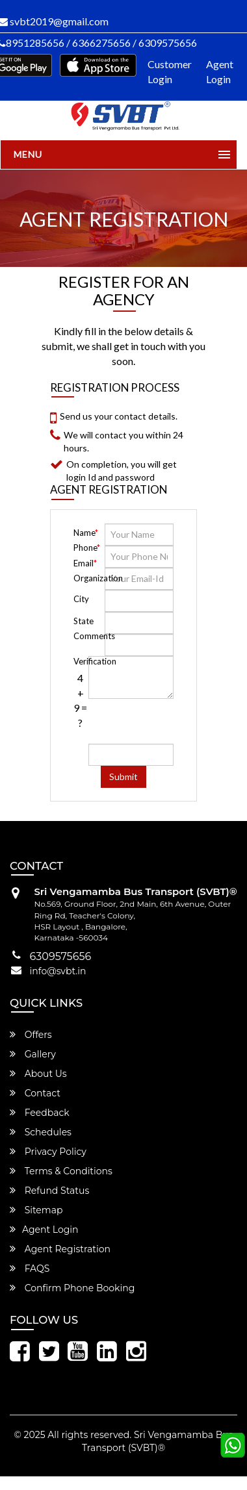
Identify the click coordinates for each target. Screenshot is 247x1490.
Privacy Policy (48, 1151)
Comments (80, 636)
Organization (88, 578)
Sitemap (36, 1210)
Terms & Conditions (61, 1171)
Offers (31, 1035)
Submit (123, 776)
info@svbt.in (58, 971)
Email (85, 563)
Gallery (33, 1054)
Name (85, 532)
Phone (86, 547)
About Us (38, 1074)
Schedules (41, 1132)
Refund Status (49, 1190)
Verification (80, 661)
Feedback (40, 1112)
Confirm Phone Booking (72, 1288)
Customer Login (170, 71)
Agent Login (219, 71)
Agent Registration (60, 1249)
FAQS (29, 1268)
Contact (35, 1093)
